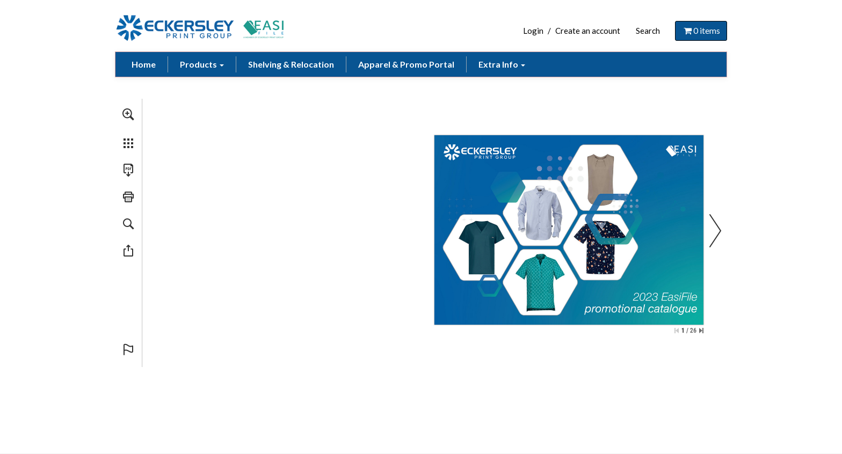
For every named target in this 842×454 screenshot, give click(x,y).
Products (202, 64)
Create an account (587, 30)
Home (144, 64)
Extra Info (501, 64)
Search (648, 30)
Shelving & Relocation (291, 64)
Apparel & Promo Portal (406, 64)
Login (533, 30)
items (701, 30)
